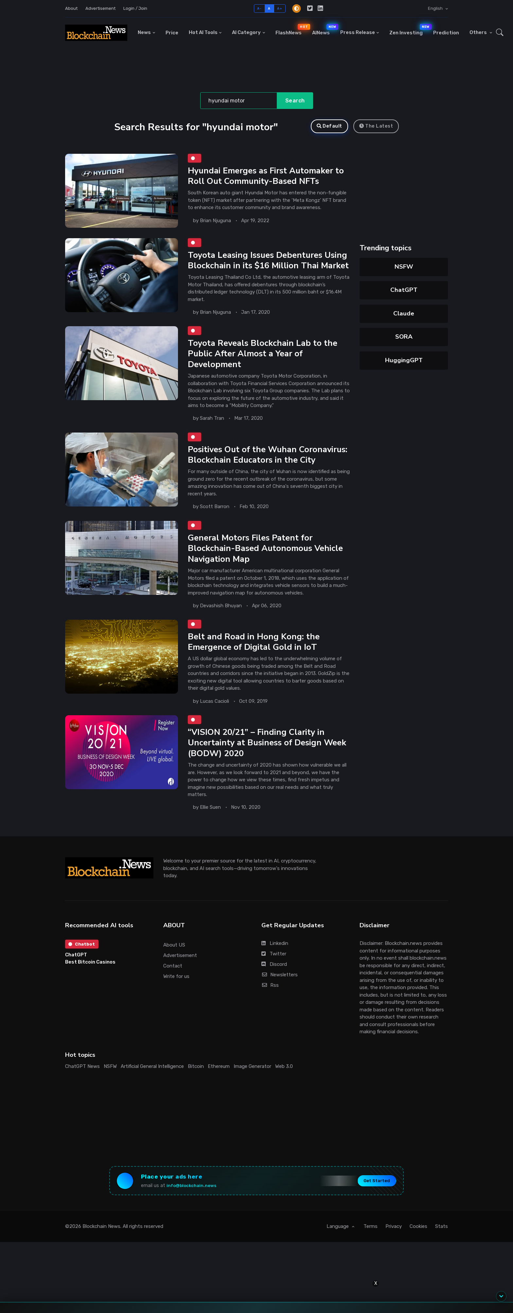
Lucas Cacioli (214, 728)
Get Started (371, 1211)
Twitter (273, 982)
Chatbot (82, 972)
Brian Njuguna (215, 221)
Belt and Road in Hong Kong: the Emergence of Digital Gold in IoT (254, 668)
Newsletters (279, 1003)
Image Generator (252, 1094)
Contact (172, 994)
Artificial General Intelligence (152, 1094)
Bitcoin (196, 1094)
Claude (403, 313)
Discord (274, 992)
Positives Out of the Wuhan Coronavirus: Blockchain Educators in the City (262, 474)
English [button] (436, 8)
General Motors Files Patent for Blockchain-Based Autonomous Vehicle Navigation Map (267, 574)
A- (259, 8)
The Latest (376, 126)
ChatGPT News (82, 1094)
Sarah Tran (212, 431)
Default (329, 126)
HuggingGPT (404, 360)
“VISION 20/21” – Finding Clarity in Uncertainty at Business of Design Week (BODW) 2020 (258, 771)
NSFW (404, 266)
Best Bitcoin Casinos (90, 991)
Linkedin (274, 971)
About (71, 8)
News (144, 32)
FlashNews (291, 30)
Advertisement (100, 8)
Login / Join (135, 8)
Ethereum (219, 1094)
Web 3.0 (284, 1094)
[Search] (238, 100)
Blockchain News (101, 1258)
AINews (323, 30)
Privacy (393, 1258)
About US (174, 973)
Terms (370, 1258)
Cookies (418, 1258)
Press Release (357, 32)
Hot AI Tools (203, 32)
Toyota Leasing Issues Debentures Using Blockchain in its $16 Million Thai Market (267, 266)
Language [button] (338, 1258)
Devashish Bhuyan (221, 631)
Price (172, 33)
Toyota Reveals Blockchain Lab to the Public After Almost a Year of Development (264, 366)
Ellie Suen (210, 836)
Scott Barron (214, 531)
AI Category (246, 32)
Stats (441, 1258)
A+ (279, 8)
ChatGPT (403, 290)
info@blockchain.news (196, 1215)
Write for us (176, 1004)
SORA (404, 336)
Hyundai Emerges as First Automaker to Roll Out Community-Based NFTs (263, 177)
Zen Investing (408, 30)
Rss (270, 1013)
